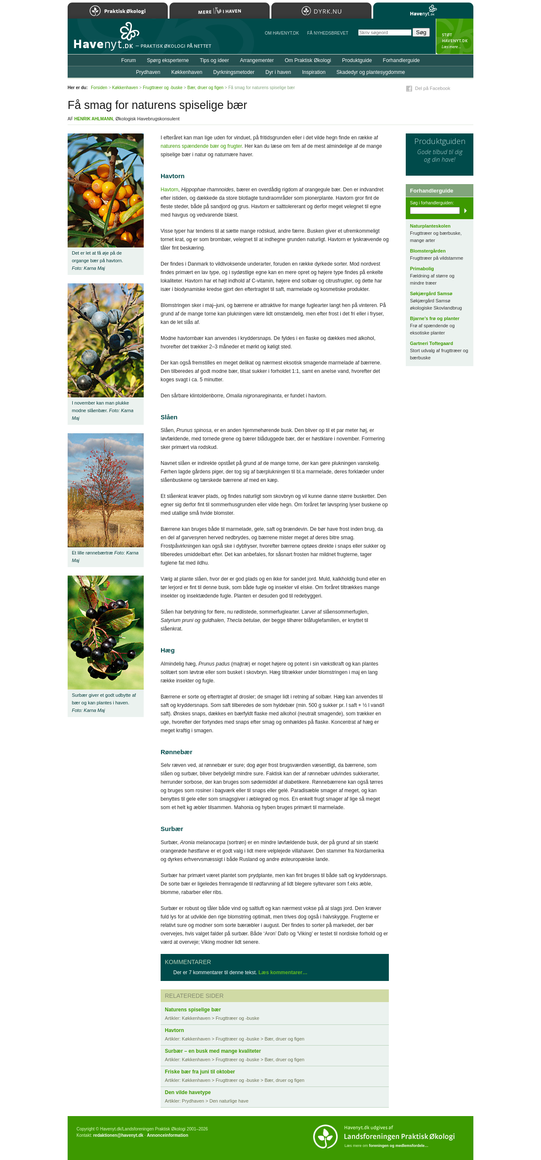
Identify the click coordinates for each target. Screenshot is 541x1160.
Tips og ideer (214, 60)
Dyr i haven (278, 72)
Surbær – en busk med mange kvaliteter (213, 1051)
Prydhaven (148, 72)
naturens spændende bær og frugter (201, 146)
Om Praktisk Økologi (308, 60)
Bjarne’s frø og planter (434, 318)
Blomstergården (427, 250)
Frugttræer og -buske (163, 87)
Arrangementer (257, 60)
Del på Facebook (432, 88)
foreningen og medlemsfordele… (399, 1146)
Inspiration (313, 72)
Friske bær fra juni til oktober (200, 1072)
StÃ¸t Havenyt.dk (454, 36)
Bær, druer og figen (205, 87)
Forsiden (99, 87)
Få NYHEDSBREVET (327, 33)
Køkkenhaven (186, 72)
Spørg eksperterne (168, 60)
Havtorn (169, 190)
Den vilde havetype (188, 1092)
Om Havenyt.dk (282, 33)
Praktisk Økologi (118, 11)
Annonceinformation (167, 1135)
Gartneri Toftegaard (431, 343)
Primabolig (422, 268)
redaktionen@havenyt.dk (118, 1135)
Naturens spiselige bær (193, 1010)
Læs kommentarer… (282, 972)
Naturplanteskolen (430, 225)
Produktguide (357, 60)
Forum (128, 60)
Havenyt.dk (423, 11)
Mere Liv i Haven (219, 11)
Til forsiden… (104, 39)
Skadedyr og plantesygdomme (370, 72)
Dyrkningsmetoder (233, 72)
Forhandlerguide (401, 60)
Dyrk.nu (321, 11)
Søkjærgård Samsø (431, 293)
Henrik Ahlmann (93, 119)
